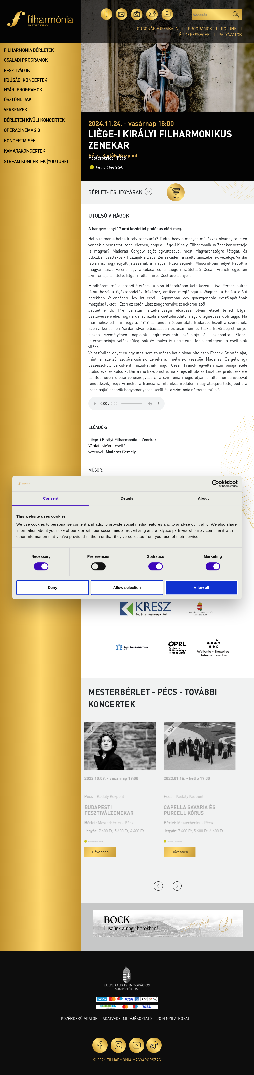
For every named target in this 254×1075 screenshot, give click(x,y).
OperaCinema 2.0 (22, 130)
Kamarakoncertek (24, 151)
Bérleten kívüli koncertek (34, 120)
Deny (52, 587)
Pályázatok (230, 34)
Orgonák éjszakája (157, 28)
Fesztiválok (17, 70)
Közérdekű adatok (79, 1018)
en (182, 14)
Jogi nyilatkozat (173, 1018)
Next (177, 886)
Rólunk (229, 28)
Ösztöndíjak (17, 99)
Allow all (201, 587)
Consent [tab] (51, 498)
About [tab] (203, 498)
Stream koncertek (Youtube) (36, 161)
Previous (158, 886)
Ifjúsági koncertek (25, 80)
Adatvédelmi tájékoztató (127, 1018)
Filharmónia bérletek (29, 50)
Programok (200, 28)
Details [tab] (127, 498)
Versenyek (15, 109)
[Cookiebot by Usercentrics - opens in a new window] (215, 483)
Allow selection (127, 587)
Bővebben (104, 851)
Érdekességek (194, 34)
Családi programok (26, 60)
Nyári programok (23, 89)
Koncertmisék (20, 140)
